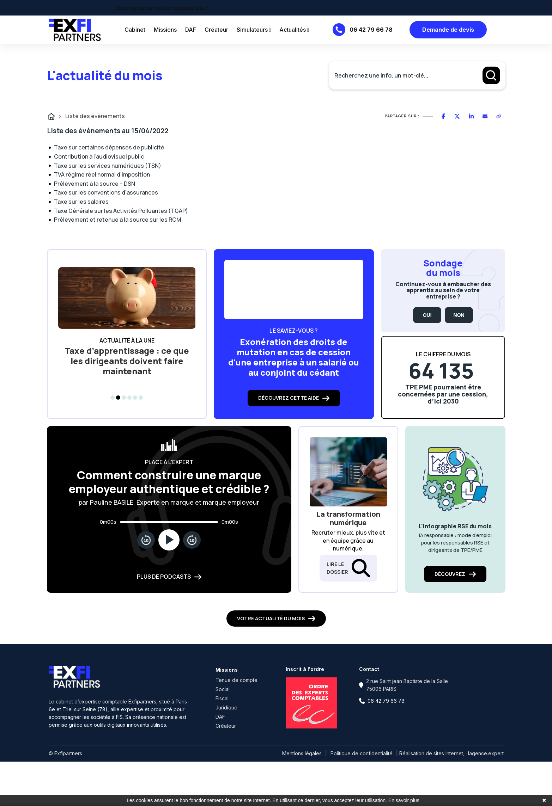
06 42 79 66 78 (371, 29)
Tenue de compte (236, 680)
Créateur (216, 29)
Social (223, 689)
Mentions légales (302, 753)
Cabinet (135, 29)
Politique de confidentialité (361, 753)
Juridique (226, 707)
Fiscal (222, 698)
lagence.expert (486, 753)
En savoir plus (403, 800)
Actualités (294, 29)
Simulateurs (254, 29)
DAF (190, 29)
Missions (165, 29)
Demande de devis (448, 29)
